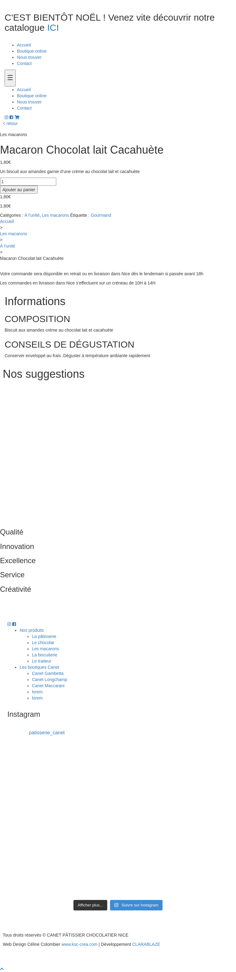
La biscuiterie (44, 654)
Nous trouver (29, 57)
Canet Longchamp (49, 679)
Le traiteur (41, 661)
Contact (24, 63)
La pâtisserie (44, 636)
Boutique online (32, 51)
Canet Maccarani (48, 685)
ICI (53, 27)
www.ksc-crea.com (79, 944)
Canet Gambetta (48, 673)
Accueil (24, 44)
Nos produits (32, 630)
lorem (37, 691)
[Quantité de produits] (28, 182)
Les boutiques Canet (39, 667)
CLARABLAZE (146, 944)
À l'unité (31, 215)
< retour (10, 123)
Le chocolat (43, 642)
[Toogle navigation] (10, 78)
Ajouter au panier (18, 189)
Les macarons (55, 215)
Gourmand (101, 215)
